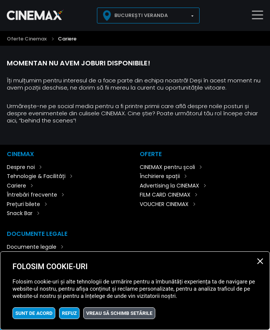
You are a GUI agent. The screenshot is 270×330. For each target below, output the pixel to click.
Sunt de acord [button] (33, 313)
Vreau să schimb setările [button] (119, 313)
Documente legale (31, 247)
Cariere (67, 38)
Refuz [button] (69, 313)
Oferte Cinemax (27, 38)
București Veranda (141, 15)
